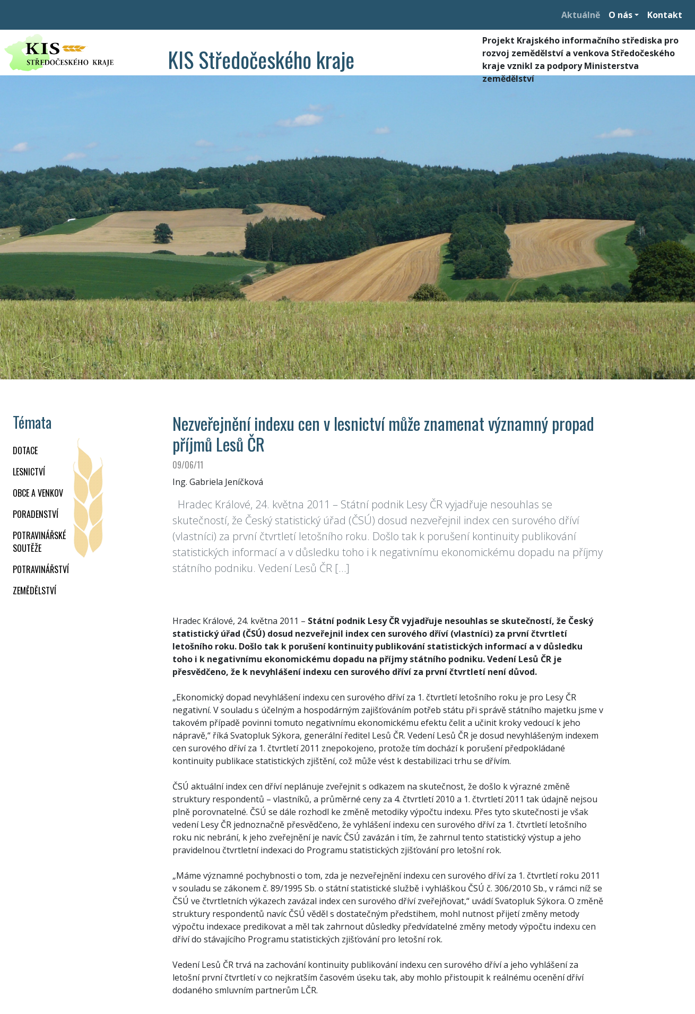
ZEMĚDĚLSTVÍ (34, 590)
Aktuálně (580, 15)
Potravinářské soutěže (39, 541)
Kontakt (664, 15)
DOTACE (25, 450)
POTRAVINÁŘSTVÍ (41, 569)
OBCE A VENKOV (38, 493)
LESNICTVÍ (29, 471)
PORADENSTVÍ (35, 514)
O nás (620, 15)
